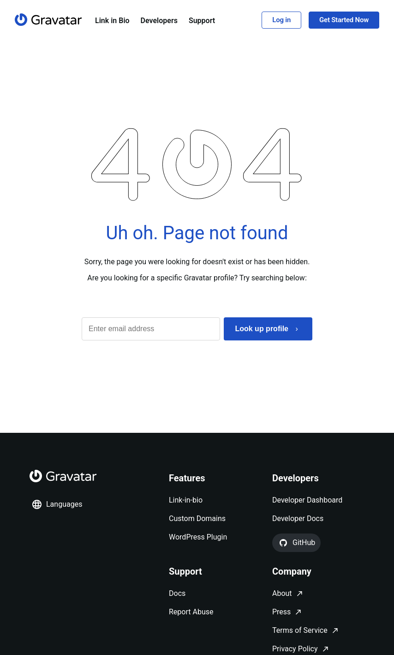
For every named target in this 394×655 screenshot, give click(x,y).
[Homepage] (48, 19)
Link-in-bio (186, 500)
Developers (159, 20)
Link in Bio (112, 20)
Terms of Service (300, 630)
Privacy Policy (295, 648)
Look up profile (261, 329)
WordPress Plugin (198, 537)
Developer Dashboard (307, 500)
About (282, 593)
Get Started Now (344, 20)
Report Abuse (191, 611)
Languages (56, 504)
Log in (281, 20)
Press (281, 611)
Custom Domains (197, 518)
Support (202, 20)
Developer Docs (297, 518)
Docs (177, 593)
